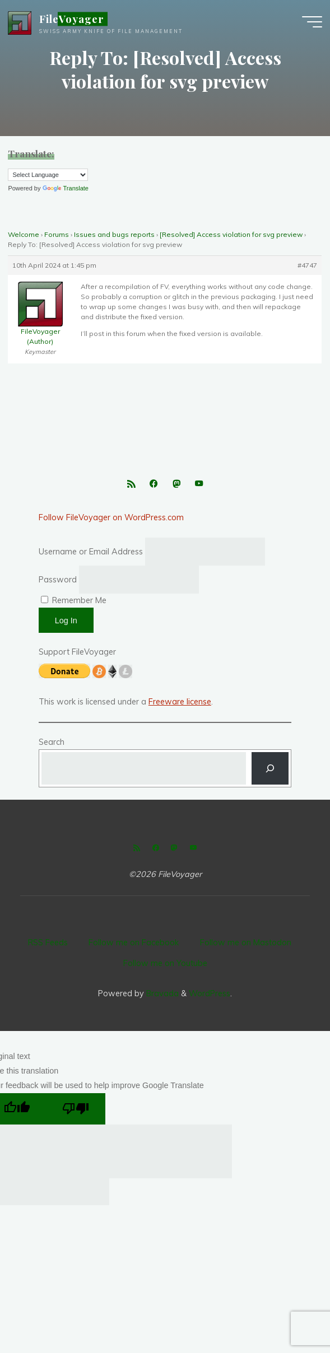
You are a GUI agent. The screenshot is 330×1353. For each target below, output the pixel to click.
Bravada (161, 993)
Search (51, 742)
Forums (56, 234)
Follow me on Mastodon (245, 942)
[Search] (270, 768)
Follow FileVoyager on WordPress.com (111, 517)
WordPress (209, 993)
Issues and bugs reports (114, 234)
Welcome (23, 234)
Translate (66, 188)
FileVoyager (71, 19)
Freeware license (179, 702)
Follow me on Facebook (134, 942)
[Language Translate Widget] (48, 175)
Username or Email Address (91, 552)
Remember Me (73, 600)
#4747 (308, 265)
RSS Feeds (48, 942)
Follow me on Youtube (165, 963)
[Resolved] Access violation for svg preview (231, 234)
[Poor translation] (76, 1109)
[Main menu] (312, 22)
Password (58, 580)
